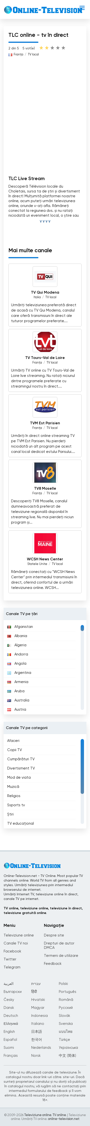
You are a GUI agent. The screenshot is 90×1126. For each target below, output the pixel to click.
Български (13, 992)
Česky (9, 1000)
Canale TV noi (16, 943)
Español (10, 1040)
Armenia (17, 682)
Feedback (52, 964)
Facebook (12, 951)
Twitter (10, 959)
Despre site (54, 935)
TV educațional (20, 823)
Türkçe (64, 1040)
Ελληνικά (11, 1024)
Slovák (64, 1016)
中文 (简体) (67, 1056)
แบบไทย (65, 1032)
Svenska (66, 1024)
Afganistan (20, 627)
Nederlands (41, 1048)
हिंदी (34, 992)
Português (67, 992)
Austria (16, 709)
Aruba (15, 691)
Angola (16, 663)
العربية (8, 984)
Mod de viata (19, 777)
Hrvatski (38, 1000)
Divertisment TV (21, 768)
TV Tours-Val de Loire (45, 358)
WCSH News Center (45, 559)
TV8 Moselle (45, 489)
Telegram (12, 967)
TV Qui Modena (45, 293)
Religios (13, 796)
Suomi (9, 1048)
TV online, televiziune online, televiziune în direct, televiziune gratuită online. (43, 911)
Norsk (36, 1056)
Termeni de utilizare (61, 956)
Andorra (17, 654)
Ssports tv (16, 805)
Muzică (13, 787)
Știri (10, 814)
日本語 (36, 1032)
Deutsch (11, 1016)
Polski (63, 984)
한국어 (36, 1040)
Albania (17, 636)
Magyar (37, 1008)
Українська (68, 1048)
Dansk (9, 1008)
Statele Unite (37, 564)
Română (66, 1000)
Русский (66, 1008)
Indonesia (39, 1016)
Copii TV (14, 750)
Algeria (16, 645)
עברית (36, 984)
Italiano (37, 1024)
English (9, 1032)
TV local (33, 54)
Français (11, 1056)
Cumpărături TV (21, 759)
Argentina (19, 673)
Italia (37, 297)
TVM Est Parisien (45, 423)
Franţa (18, 54)
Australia (18, 700)
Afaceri (13, 741)
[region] (45, 667)
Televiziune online (19, 935)
